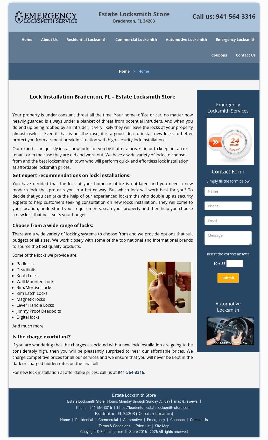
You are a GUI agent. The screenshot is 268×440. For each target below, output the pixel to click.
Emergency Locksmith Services (228, 107)
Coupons (219, 55)
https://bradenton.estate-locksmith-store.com (154, 408)
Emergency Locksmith (236, 39)
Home (27, 39)
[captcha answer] (234, 263)
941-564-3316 (236, 16)
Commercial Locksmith (136, 39)
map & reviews (186, 401)
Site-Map (162, 426)
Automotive (132, 420)
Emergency (156, 420)
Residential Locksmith (87, 39)
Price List (143, 426)
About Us (49, 39)
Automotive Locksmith (186, 39)
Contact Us (246, 55)
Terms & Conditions (114, 426)
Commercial (108, 420)
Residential (84, 420)
